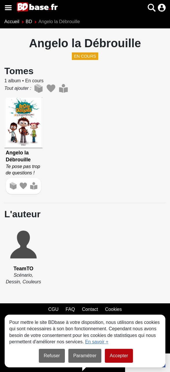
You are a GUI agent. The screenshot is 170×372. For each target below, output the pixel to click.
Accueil (11, 21)
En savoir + (96, 341)
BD (29, 21)
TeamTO (23, 268)
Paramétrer (84, 355)
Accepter (119, 355)
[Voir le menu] (8, 8)
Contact (90, 309)
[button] (152, 8)
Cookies (113, 309)
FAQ (70, 309)
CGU (53, 309)
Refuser (52, 355)
